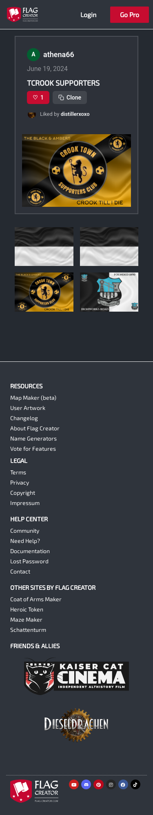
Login (88, 14)
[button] (76, 114)
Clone (69, 97)
